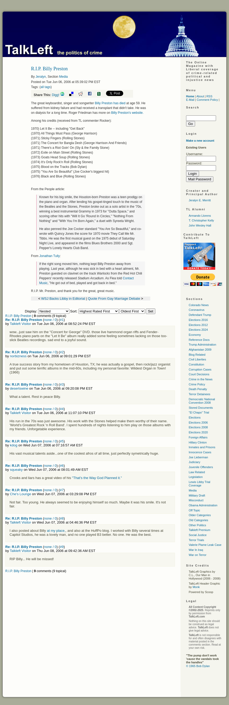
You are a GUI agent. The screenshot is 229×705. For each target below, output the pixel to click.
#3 (62, 384)
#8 (62, 518)
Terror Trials (196, 540)
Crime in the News (201, 379)
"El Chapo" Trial (199, 412)
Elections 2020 (198, 432)
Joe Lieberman (198, 457)
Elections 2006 (198, 422)
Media (63, 77)
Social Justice (197, 535)
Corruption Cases (200, 369)
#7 (62, 490)
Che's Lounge (20, 494)
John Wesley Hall (200, 225)
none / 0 (50, 320)
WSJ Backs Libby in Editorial (63, 299)
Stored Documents (201, 407)
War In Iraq (196, 549)
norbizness (18, 356)
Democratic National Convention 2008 (202, 401)
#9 (62, 547)
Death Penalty (198, 389)
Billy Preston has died (110, 103)
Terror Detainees (199, 394)
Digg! (55, 95)
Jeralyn (41, 77)
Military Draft (197, 495)
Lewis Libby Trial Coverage (199, 483)
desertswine (19, 388)
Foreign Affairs (198, 437)
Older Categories (200, 515)
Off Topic (194, 510)
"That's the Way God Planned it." (97, 478)
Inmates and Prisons (202, 447)
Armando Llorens (200, 215)
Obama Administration (203, 505)
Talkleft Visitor (20, 324)
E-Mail (190, 99)
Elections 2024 (198, 329)
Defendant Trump (200, 314)
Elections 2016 (198, 319)
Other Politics (197, 525)
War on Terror (197, 554)
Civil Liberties (197, 359)
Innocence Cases (200, 452)
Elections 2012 (198, 325)
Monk (196, 587)
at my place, (56, 531)
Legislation (196, 476)
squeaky (16, 470)
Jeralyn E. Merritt (200, 200)
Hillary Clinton (198, 442)
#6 (62, 466)
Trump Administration (202, 344)
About (200, 96)
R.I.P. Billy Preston (18, 316)
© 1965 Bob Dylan (198, 666)
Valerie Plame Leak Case (205, 544)
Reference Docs (199, 339)
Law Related (197, 472)
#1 (62, 320)
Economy (195, 334)
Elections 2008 (198, 427)
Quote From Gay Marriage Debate (114, 299)
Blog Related (197, 354)
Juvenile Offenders (201, 467)
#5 (62, 441)
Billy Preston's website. (127, 113)
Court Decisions (199, 374)
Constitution (196, 364)
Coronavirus (196, 309)
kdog (13, 445)
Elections (195, 417)
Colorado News (199, 305)
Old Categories (198, 520)
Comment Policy (207, 99)
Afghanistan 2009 (200, 349)
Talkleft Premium (199, 530)
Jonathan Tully (49, 256)
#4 (62, 409)
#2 (62, 352)
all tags (46, 87)
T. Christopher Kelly (201, 220)
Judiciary (194, 462)
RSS (209, 96)
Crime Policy (197, 384)
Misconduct (196, 500)
